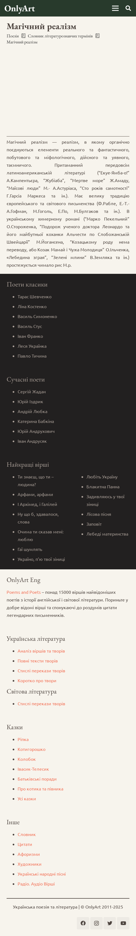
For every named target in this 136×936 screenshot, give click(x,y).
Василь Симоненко (37, 316)
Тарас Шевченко (34, 296)
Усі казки (27, 798)
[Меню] (115, 8)
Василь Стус (30, 326)
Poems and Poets (24, 592)
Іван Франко (30, 336)
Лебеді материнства (107, 533)
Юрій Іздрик (30, 401)
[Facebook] (83, 923)
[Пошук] (128, 8)
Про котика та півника (40, 788)
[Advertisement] (68, 90)
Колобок (27, 759)
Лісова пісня (98, 514)
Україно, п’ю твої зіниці (41, 559)
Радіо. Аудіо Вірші (36, 883)
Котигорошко (31, 749)
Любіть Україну (102, 476)
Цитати (25, 844)
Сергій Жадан (32, 391)
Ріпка (23, 739)
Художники (30, 864)
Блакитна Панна (102, 486)
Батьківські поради (37, 778)
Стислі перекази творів (41, 670)
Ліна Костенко (32, 306)
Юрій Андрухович (36, 431)
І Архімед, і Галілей (37, 504)
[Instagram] (96, 923)
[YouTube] (123, 923)
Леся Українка (32, 346)
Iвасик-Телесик (33, 768)
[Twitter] (110, 923)
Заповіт (94, 523)
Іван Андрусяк (32, 441)
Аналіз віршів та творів (41, 650)
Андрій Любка (32, 411)
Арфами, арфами (35, 494)
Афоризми (29, 854)
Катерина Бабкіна (36, 421)
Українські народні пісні (42, 873)
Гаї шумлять (30, 549)
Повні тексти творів (38, 660)
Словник (27, 834)
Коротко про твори (37, 680)
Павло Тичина (32, 355)
